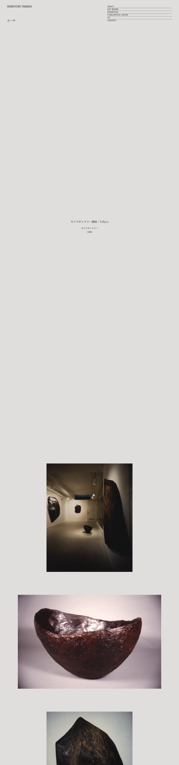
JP (8, 21)
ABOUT (110, 6)
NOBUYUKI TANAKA (19, 6)
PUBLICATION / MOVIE (117, 15)
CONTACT (111, 20)
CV (108, 18)
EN (14, 21)
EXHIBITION (112, 12)
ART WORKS (113, 9)
